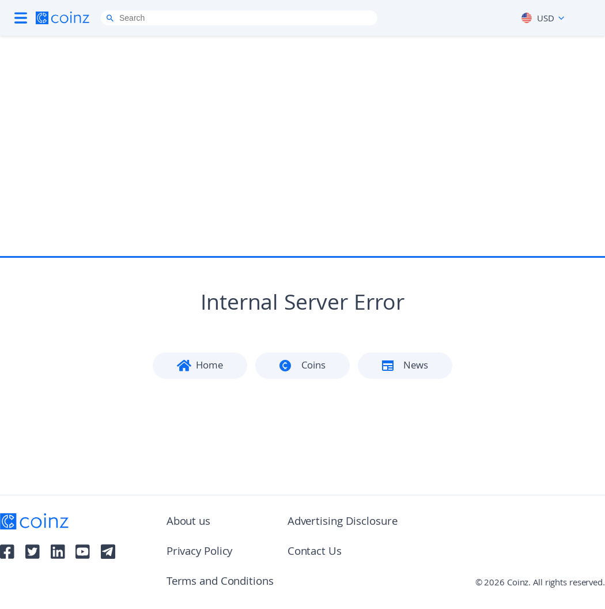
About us (188, 522)
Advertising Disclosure (343, 522)
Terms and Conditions (220, 582)
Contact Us (315, 552)
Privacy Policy (200, 552)
